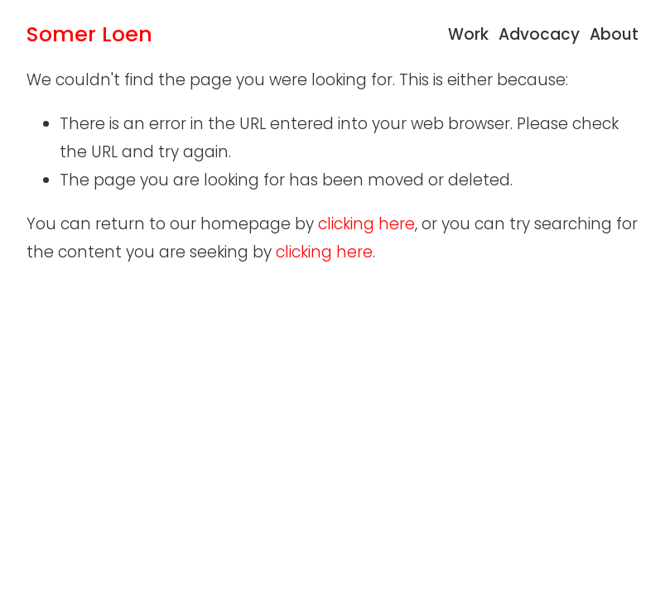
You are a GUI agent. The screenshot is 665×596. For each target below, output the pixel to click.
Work (468, 34)
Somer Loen (89, 34)
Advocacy (539, 34)
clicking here (366, 224)
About (614, 34)
